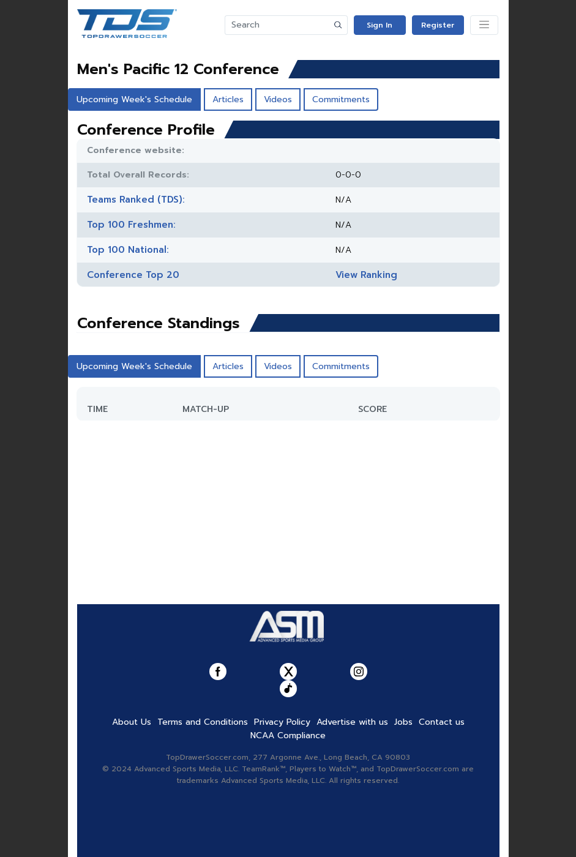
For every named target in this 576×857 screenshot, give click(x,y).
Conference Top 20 (133, 275)
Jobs (403, 722)
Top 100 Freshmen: (131, 224)
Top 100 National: (128, 249)
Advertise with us (352, 722)
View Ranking (366, 275)
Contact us (442, 722)
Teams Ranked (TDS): (136, 199)
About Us (131, 722)
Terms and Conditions (202, 722)
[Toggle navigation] (484, 25)
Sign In (379, 25)
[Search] (277, 25)
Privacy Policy (282, 722)
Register (437, 25)
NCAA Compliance (288, 735)
